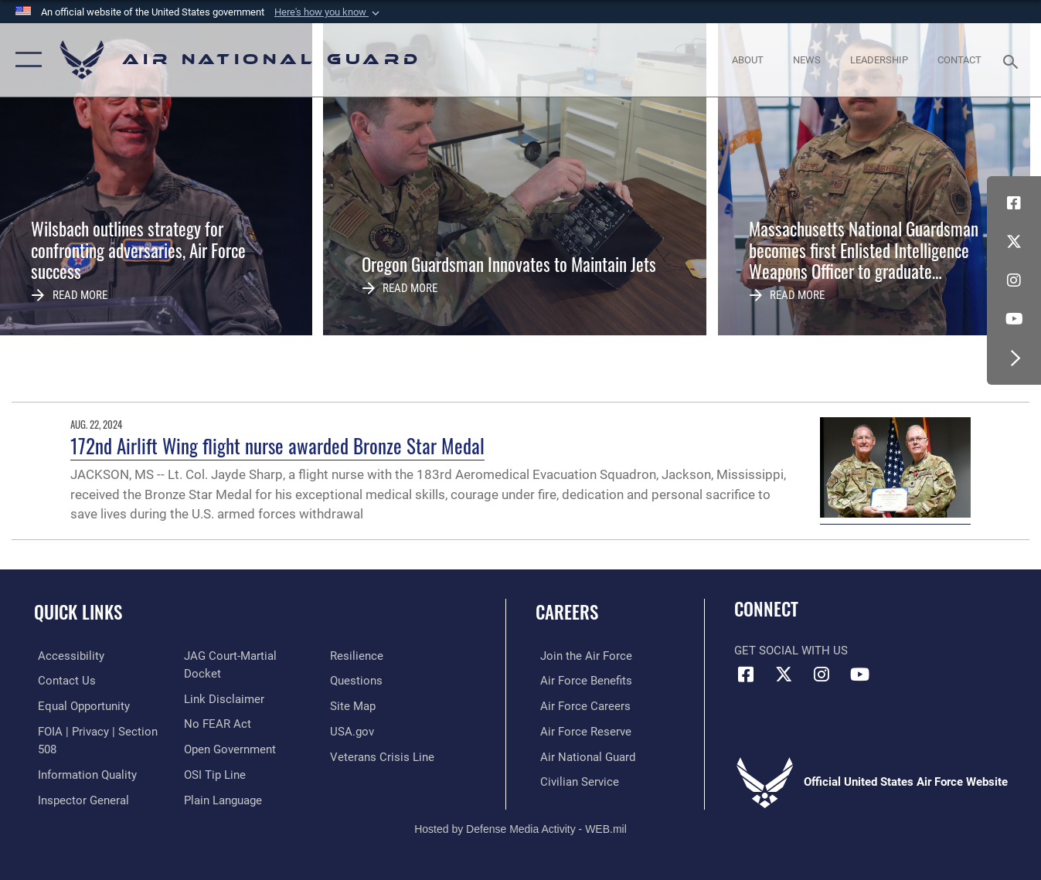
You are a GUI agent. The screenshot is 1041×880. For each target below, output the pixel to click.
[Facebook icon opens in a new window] (1014, 203)
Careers (567, 612)
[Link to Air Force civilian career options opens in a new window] (575, 780)
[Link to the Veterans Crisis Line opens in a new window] (384, 780)
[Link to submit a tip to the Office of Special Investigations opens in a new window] (213, 780)
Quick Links (78, 612)
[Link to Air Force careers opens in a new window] (581, 705)
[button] (328, 12)
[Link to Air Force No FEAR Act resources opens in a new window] (216, 731)
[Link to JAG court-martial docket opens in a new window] (248, 681)
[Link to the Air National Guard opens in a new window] (583, 756)
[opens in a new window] (67, 656)
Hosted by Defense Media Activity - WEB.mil (520, 816)
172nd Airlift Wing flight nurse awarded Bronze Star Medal (277, 446)
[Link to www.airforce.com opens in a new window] (582, 656)
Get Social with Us (791, 650)
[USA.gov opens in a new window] (354, 756)
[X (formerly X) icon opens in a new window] (1014, 242)
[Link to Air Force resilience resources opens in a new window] (358, 681)
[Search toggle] (1013, 60)
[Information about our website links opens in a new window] (222, 705)
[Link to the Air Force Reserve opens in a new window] (581, 731)
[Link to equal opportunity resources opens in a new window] (80, 705)
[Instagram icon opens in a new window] (1014, 280)
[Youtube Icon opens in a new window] (1014, 319)
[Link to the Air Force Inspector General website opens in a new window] (228, 656)
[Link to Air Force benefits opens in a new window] (582, 681)
